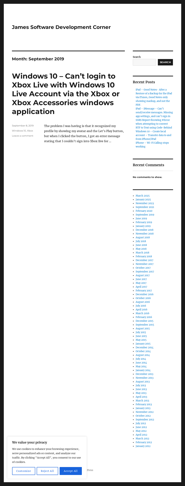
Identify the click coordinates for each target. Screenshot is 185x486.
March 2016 (142, 313)
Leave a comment (22, 135)
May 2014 (141, 366)
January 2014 (143, 370)
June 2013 (141, 389)
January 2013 (143, 408)
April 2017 (141, 286)
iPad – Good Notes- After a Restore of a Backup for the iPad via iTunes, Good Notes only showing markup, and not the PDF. (154, 97)
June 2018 (141, 245)
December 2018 (144, 229)
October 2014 (143, 351)
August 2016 (143, 302)
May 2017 (141, 283)
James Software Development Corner (61, 27)
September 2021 (145, 207)
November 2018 (145, 233)
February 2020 (144, 210)
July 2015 (141, 332)
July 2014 (141, 358)
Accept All (71, 471)
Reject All (47, 471)
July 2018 (141, 241)
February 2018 (144, 256)
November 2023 (145, 203)
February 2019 (144, 222)
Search (137, 57)
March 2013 (142, 400)
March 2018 (142, 252)
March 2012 (142, 438)
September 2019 (145, 214)
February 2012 (144, 442)
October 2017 (143, 267)
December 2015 (144, 320)
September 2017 (145, 271)
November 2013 (144, 377)
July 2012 (141, 423)
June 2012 (141, 427)
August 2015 (143, 328)
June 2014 (141, 362)
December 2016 (145, 294)
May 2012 (141, 431)
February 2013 (144, 404)
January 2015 (143, 343)
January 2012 (143, 446)
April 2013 (141, 396)
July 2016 (141, 305)
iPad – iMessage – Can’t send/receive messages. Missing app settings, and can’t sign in (154, 112)
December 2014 (144, 347)
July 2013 (141, 385)
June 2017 (141, 279)
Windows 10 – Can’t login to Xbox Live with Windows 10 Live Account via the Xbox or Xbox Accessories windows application (66, 94)
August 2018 (143, 237)
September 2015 (145, 324)
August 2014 (143, 355)
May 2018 (141, 248)
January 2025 (143, 199)
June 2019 (141, 218)
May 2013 (141, 393)
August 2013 (143, 381)
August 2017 (143, 275)
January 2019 (143, 226)
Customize (23, 471)
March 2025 (143, 195)
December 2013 (144, 374)
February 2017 (144, 290)
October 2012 (143, 415)
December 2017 (144, 260)
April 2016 (141, 309)
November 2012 (145, 412)
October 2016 (143, 298)
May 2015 (141, 339)
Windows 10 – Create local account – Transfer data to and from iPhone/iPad (153, 135)
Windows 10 (19, 130)
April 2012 (141, 434)
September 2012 (145, 419)
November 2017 (145, 264)
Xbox (30, 130)
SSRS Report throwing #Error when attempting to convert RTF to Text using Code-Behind (154, 124)
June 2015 (141, 336)
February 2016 (144, 317)
